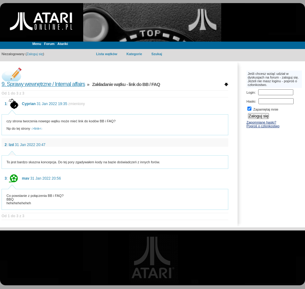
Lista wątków (106, 54)
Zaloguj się (34, 54)
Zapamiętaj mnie (262, 109)
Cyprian (29, 104)
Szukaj (156, 54)
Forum (49, 44)
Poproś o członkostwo (262, 126)
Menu (36, 44)
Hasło (250, 101)
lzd (11, 145)
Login (250, 92)
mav (25, 178)
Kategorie (134, 54)
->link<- (37, 128)
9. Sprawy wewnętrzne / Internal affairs (43, 84)
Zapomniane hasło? (261, 122)
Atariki (62, 44)
